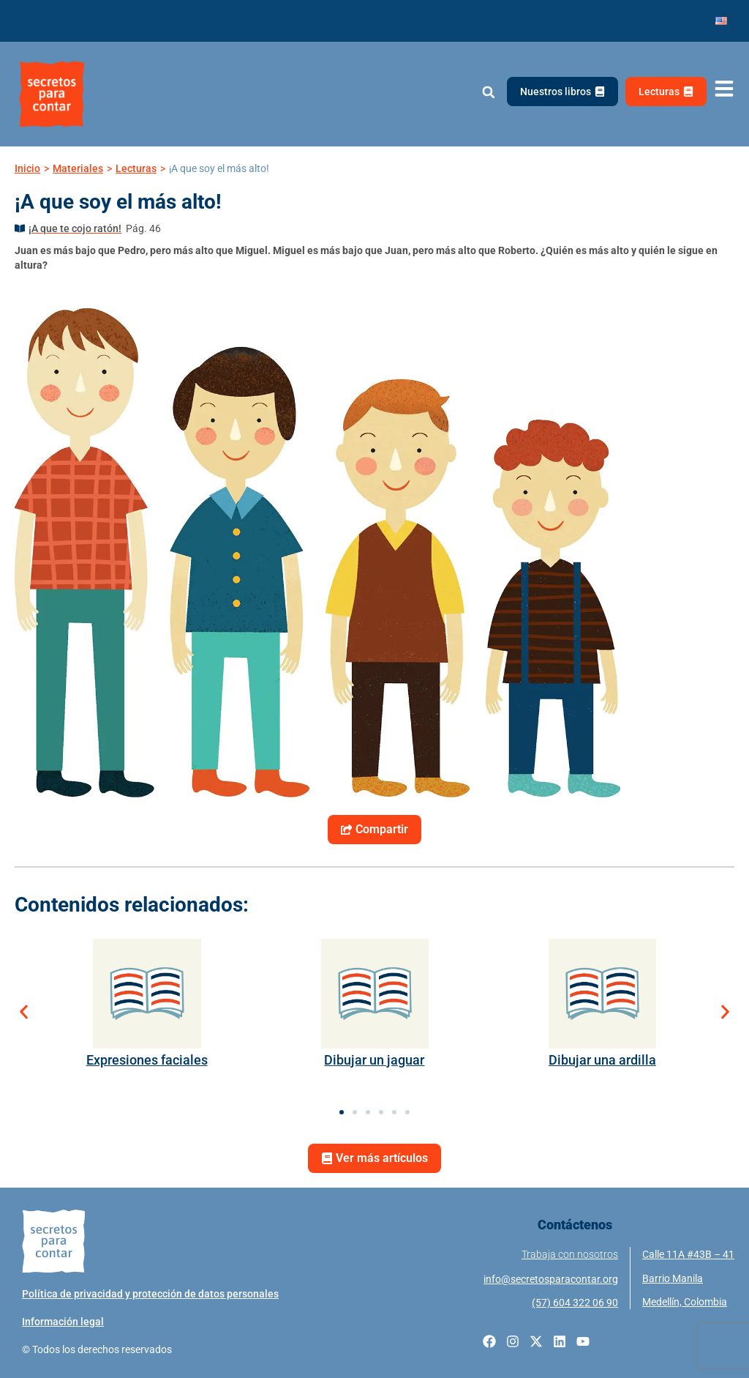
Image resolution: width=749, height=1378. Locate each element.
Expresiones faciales (147, 1060)
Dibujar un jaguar (374, 1060)
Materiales (78, 168)
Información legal (63, 1321)
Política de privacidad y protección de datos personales (150, 1294)
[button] (488, 92)
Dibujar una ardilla (602, 1060)
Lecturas (136, 168)
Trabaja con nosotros (570, 1254)
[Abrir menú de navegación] (724, 89)
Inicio (27, 168)
